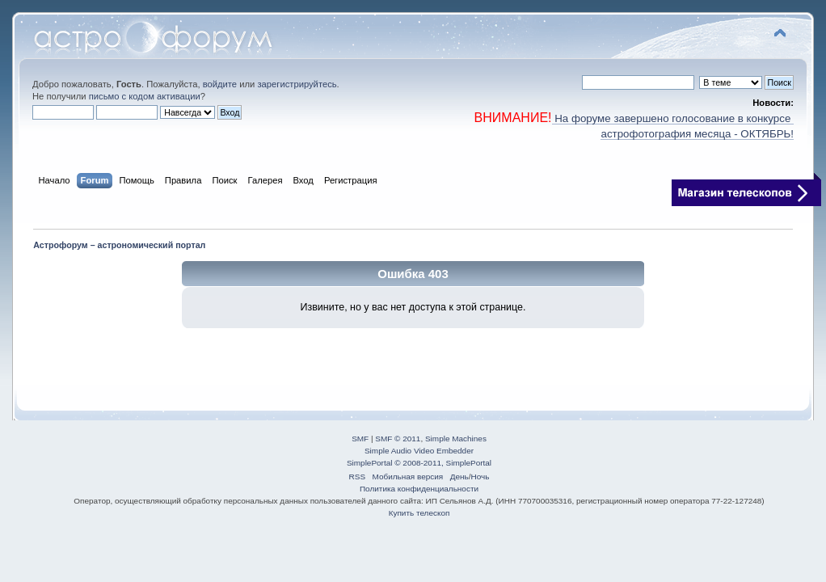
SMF (360, 438)
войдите (220, 84)
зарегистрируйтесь (296, 84)
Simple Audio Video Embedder (419, 450)
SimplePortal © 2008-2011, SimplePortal (419, 462)
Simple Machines (456, 438)
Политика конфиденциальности (419, 488)
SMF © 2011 (397, 438)
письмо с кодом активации (144, 96)
